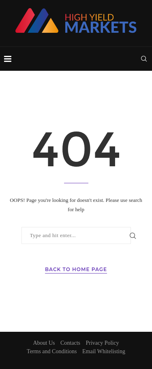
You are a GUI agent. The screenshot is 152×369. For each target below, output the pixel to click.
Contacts (70, 343)
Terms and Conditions (52, 351)
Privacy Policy (102, 343)
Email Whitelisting (103, 351)
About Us (44, 343)
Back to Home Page (76, 269)
